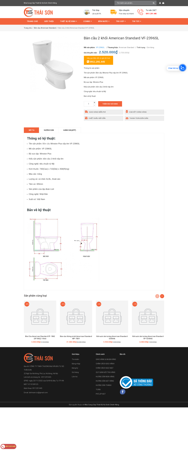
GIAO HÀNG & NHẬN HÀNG (106, 360)
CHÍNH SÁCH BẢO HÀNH (105, 364)
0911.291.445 (151, 14)
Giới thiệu (49, 21)
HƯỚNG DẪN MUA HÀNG (105, 377)
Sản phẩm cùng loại (37, 296)
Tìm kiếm (75, 360)
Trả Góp (121, 21)
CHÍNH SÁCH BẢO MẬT (105, 368)
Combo (87, 21)
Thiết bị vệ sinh (68, 21)
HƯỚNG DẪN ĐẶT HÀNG (105, 381)
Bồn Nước (104, 21)
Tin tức (136, 21)
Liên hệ (74, 377)
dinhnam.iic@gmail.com (38, 393)
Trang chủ (32, 21)
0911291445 (37, 389)
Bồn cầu (46, 144)
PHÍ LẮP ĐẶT (101, 394)
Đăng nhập (76, 364)
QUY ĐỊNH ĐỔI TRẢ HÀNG (105, 373)
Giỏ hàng (75, 373)
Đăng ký (75, 368)
